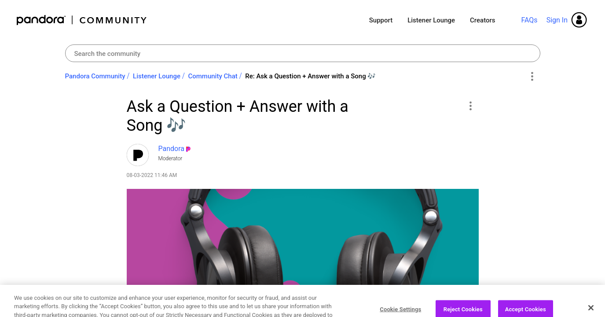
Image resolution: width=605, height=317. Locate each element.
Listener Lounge (431, 20)
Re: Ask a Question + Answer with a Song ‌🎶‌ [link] (310, 76)
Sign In (557, 20)
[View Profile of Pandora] (171, 148)
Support (380, 20)
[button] (470, 105)
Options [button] (532, 76)
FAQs (529, 20)
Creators (482, 20)
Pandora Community (82, 20)
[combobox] (302, 53)
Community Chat (212, 76)
